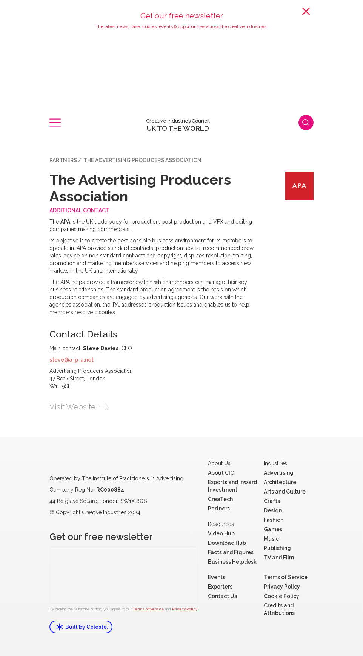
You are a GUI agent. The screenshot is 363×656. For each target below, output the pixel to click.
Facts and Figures (231, 552)
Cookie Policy (281, 596)
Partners (63, 160)
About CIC (221, 473)
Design (273, 510)
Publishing (277, 548)
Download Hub (227, 543)
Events (216, 577)
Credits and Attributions (279, 609)
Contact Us (222, 596)
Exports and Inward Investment (232, 486)
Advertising (279, 473)
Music (271, 539)
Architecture (280, 482)
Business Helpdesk (232, 562)
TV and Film (279, 558)
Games (273, 529)
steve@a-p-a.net (71, 360)
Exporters (220, 587)
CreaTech (220, 499)
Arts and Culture (285, 492)
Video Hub (221, 533)
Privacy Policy (184, 609)
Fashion (273, 520)
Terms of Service (148, 609)
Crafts (272, 501)
